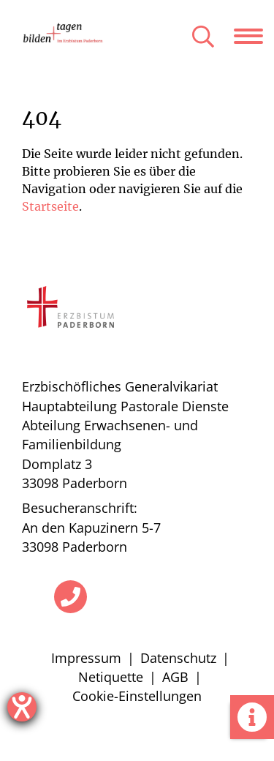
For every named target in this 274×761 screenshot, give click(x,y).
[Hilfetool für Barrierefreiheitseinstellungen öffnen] (22, 706)
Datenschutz (178, 658)
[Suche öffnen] (203, 37)
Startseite (50, 206)
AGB (175, 677)
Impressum (86, 658)
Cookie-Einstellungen (137, 696)
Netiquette (110, 677)
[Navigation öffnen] (254, 36)
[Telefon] (70, 596)
